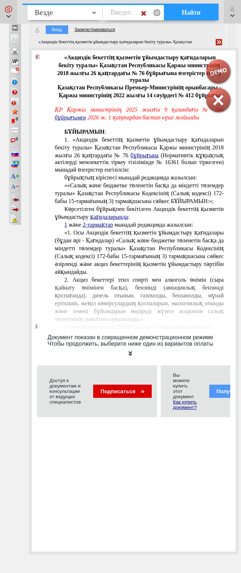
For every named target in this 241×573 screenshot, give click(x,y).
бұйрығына (145, 155)
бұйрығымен (70, 117)
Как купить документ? (185, 404)
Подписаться (122, 391)
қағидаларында (109, 217)
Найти (191, 12)
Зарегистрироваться (95, 29)
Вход (57, 29)
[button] (8, 12)
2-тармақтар (98, 225)
